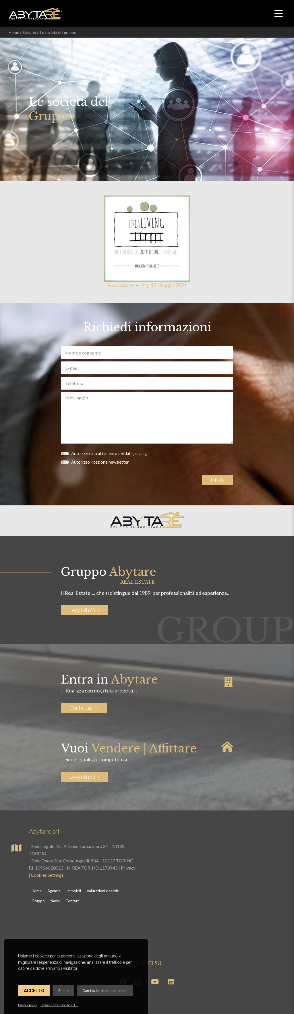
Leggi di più (84, 610)
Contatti (72, 901)
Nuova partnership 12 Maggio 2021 (147, 285)
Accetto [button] (34, 990)
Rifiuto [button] (63, 990)
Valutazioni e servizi (103, 891)
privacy (140, 453)
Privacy (128, 867)
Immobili (73, 891)
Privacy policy (27, 1005)
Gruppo (29, 32)
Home (14, 32)
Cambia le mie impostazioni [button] (105, 990)
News (55, 901)
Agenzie (54, 891)
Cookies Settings (47, 875)
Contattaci (83, 708)
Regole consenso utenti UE (59, 1005)
